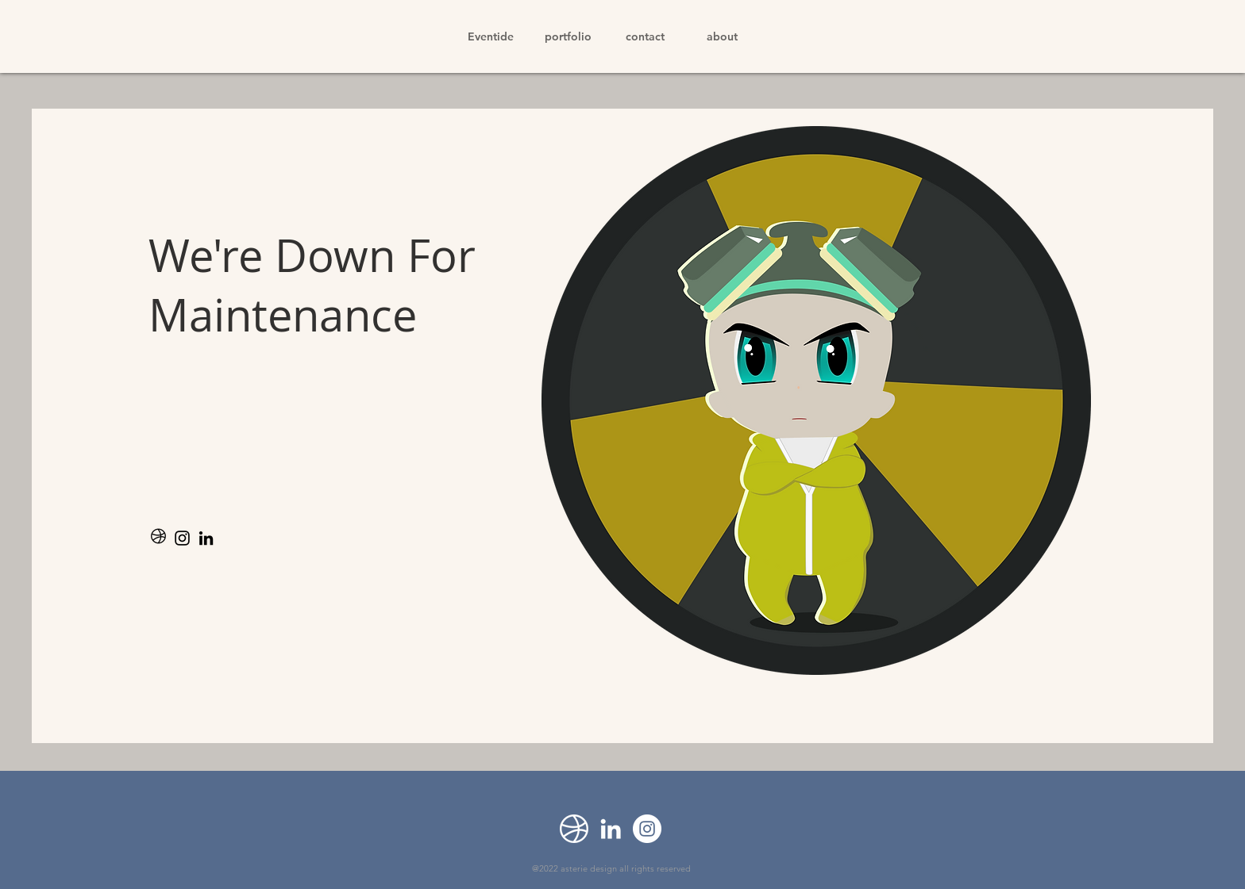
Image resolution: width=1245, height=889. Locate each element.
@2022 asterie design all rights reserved (611, 868)
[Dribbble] (574, 828)
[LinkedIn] (206, 538)
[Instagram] (182, 538)
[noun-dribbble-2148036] (158, 538)
